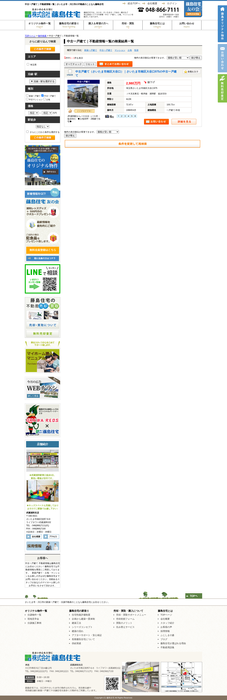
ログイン (172, 3)
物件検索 (42, 36)
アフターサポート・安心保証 (87, 635)
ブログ (163, 639)
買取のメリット (124, 623)
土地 (130, 50)
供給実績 (76, 643)
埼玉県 (32, 64)
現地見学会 (33, 619)
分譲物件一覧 (34, 614)
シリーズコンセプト (82, 627)
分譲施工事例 (34, 623)
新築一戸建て (90, 50)
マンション (120, 50)
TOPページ (30, 36)
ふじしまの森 (167, 635)
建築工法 (76, 623)
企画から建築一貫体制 (83, 619)
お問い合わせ (186, 25)
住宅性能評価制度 (81, 614)
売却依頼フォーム (125, 619)
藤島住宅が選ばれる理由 (173, 643)
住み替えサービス (125, 627)
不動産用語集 (167, 647)
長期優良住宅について (83, 639)
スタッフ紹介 (167, 623)
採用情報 (165, 631)
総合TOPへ (134, 3)
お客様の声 (166, 627)
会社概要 (152, 3)
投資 (136, 50)
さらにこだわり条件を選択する (42, 132)
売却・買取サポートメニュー (131, 614)
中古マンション (34, 99)
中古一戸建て (105, 50)
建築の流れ (77, 631)
